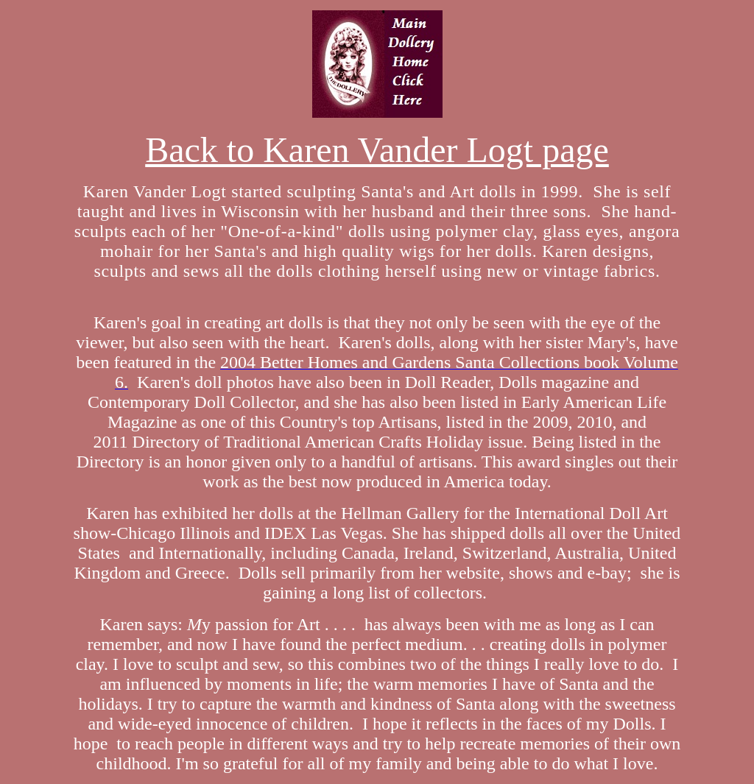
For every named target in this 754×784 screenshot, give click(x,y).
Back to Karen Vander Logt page (377, 149)
